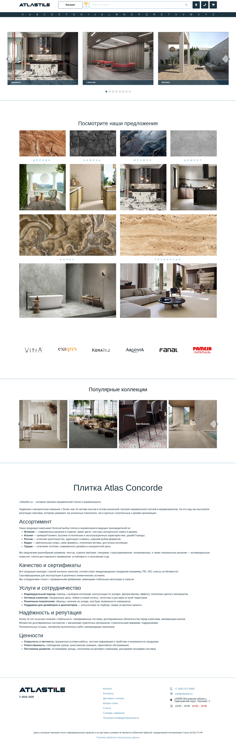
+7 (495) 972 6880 (185, 689)
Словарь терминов (113, 713)
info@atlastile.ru (184, 694)
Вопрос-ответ (110, 703)
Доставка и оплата (113, 698)
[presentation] (10, 59)
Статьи (107, 708)
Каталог (107, 688)
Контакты (108, 693)
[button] (106, 91)
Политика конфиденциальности (121, 718)
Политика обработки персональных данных (118, 737)
